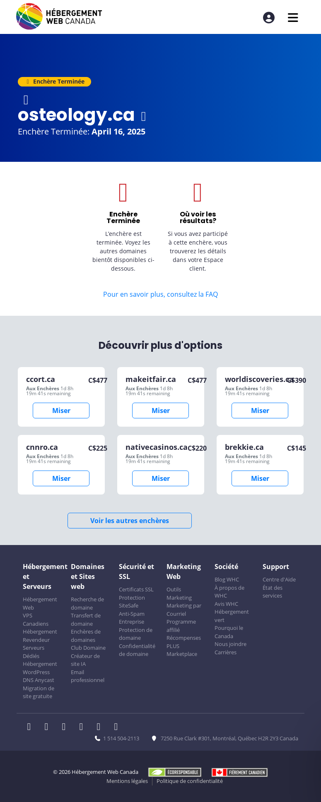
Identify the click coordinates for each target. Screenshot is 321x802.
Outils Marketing (179, 593)
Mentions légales (127, 781)
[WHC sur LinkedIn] (66, 727)
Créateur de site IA (85, 660)
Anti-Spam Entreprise (132, 618)
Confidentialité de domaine (137, 650)
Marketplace (182, 654)
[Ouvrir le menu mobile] (293, 17)
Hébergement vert (232, 616)
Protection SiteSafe (132, 602)
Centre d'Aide (279, 579)
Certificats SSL (136, 589)
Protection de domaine (135, 634)
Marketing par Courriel (184, 609)
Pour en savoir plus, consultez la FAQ (160, 294)
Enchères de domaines (86, 636)
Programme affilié (181, 626)
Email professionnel (87, 676)
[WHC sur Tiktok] (118, 727)
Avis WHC (226, 604)
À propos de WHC (229, 592)
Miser (61, 410)
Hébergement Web (40, 603)
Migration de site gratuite (38, 692)
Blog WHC (227, 579)
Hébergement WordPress (40, 668)
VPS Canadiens (35, 619)
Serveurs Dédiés (33, 652)
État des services (272, 592)
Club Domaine (88, 647)
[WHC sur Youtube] (101, 727)
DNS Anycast (38, 680)
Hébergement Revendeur (40, 636)
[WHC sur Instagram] (83, 727)
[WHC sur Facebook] (31, 727)
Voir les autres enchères (129, 520)
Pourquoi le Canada (229, 632)
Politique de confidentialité (190, 781)
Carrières (226, 652)
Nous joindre (230, 644)
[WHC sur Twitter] (49, 727)
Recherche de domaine (87, 603)
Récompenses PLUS (184, 642)
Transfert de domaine (86, 619)
